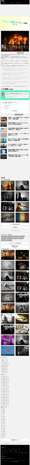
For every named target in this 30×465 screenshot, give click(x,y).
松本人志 (4, 417)
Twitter (12, 230)
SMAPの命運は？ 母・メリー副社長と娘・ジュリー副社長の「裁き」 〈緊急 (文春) (11, 74)
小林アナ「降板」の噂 (5, 388)
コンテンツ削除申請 (8, 458)
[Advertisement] (15, 10)
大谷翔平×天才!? (9, 240)
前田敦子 (4, 410)
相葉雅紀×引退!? (21, 238)
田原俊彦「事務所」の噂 (5, 366)
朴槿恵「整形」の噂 (5, 394)
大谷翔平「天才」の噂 (5, 376)
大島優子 (4, 423)
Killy (1, 443)
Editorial (18, 3)
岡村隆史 (4, 431)
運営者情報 (3, 458)
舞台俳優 (22, 452)
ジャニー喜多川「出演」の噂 (5, 363)
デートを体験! (17, 114)
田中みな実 (4, 434)
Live (11, 3)
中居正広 (4, 426)
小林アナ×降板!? (4, 240)
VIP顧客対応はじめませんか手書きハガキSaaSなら (15, 246)
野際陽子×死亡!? (10, 236)
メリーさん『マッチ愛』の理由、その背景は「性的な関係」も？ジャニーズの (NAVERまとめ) (12, 70)
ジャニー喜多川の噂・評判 (15, 224)
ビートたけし (4, 425)
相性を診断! (21, 114)
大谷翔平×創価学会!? (4, 236)
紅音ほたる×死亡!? (9, 238)
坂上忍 (4, 437)
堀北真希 (4, 413)
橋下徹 (4, 428)
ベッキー (4, 414)
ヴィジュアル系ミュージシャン (6, 452)
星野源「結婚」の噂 (5, 397)
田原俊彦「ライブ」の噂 (5, 360)
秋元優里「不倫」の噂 (4, 369)
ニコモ (12, 452)
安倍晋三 (4, 420)
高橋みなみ (4, 416)
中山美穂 (4, 408)
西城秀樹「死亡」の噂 (5, 382)
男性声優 (3, 454)
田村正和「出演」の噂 (4, 372)
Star (4, 3)
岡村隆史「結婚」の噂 (6, 400)
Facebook (15, 230)
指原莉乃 (4, 411)
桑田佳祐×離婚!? (16, 236)
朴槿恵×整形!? (15, 238)
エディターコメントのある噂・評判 (15, 243)
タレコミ (13, 458)
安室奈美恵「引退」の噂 (6, 379)
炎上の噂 (16, 93)
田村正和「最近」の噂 (4, 371)
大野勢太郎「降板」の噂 (6, 391)
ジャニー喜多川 (9, 93)
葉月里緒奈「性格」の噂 (5, 365)
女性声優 (26, 452)
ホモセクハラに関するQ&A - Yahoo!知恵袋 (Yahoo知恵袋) (8, 83)
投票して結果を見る (14, 110)
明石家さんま (4, 419)
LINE (18, 230)
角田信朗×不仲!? (4, 238)
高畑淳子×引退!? (22, 236)
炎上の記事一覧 (15, 227)
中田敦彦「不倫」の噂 (6, 403)
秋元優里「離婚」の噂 (4, 368)
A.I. (26, 3)
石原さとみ (4, 422)
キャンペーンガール (16, 452)
